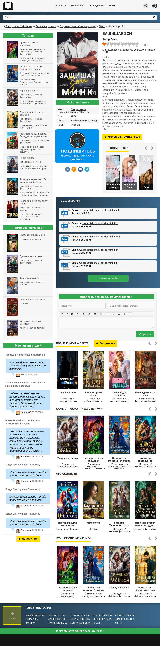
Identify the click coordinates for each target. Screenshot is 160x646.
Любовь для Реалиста (119, 393)
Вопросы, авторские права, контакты (80, 631)
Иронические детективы (61, 619)
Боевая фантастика (36, 615)
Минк (102, 26)
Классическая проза (126, 619)
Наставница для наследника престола (67, 524)
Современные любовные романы (72, 110)
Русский (75, 125)
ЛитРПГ (118, 623)
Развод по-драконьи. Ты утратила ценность (145, 460)
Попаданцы (32, 619)
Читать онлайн (108, 278)
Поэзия (97, 623)
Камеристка (93, 522)
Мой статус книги (78, 102)
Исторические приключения (85, 623)
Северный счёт (67, 392)
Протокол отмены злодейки (93, 459)
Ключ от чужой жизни (93, 393)
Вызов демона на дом (145, 393)
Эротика (84, 112)
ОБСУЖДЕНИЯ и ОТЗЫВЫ (102, 6)
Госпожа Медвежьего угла (119, 524)
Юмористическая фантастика (64, 615)
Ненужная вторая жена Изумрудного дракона (145, 524)
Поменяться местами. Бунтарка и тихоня (119, 460)
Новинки (61, 6)
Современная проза (103, 615)
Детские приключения (105, 619)
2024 (73, 116)
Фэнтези (30, 623)
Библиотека (25, 6)
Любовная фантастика (127, 615)
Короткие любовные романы (85, 615)
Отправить (145, 334)
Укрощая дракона (67, 458)
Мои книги (77, 6)
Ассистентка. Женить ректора (145, 588)
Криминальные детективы (62, 623)
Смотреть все (105, 343)
